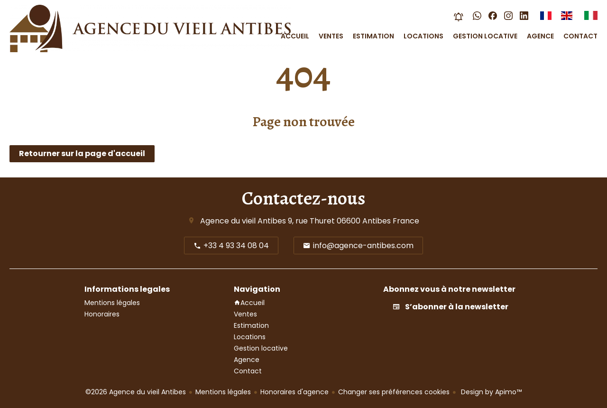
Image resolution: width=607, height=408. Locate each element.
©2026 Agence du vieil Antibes (135, 392)
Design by (490, 392)
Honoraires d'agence (294, 392)
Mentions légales (223, 392)
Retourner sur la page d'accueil (82, 153)
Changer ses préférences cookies (394, 392)
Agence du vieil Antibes (243, 220)
